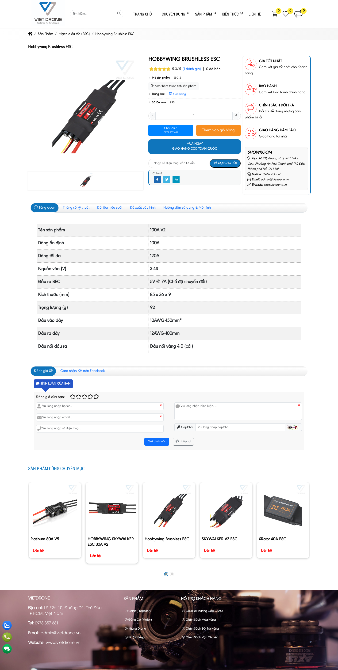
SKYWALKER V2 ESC (219, 539)
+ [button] (236, 115)
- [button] (152, 115)
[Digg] (176, 179)
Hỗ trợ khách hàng (201, 598)
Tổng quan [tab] (44, 208)
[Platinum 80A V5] (54, 508)
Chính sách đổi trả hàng (200, 628)
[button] (275, 14)
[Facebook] (157, 179)
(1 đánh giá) (192, 69)
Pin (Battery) (134, 637)
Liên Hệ (255, 14)
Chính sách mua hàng (199, 619)
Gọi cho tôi (225, 163)
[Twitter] (166, 179)
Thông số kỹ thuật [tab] (76, 208)
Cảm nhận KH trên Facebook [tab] (82, 371)
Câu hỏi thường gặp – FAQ (202, 611)
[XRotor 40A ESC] (282, 508)
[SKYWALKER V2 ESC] (225, 508)
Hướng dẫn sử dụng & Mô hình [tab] (187, 208)
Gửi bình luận (156, 441)
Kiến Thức (230, 14)
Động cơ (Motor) (138, 619)
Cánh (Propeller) (137, 611)
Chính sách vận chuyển (200, 637)
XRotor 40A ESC (272, 539)
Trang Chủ (142, 14)
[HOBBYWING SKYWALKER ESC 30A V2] (111, 508)
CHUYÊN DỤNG (173, 14)
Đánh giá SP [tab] (43, 371)
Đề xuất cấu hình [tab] (143, 208)
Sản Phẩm (203, 14)
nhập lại (183, 441)
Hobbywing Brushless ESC (167, 539)
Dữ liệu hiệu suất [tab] (109, 208)
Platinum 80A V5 (45, 539)
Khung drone (135, 628)
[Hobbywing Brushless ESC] (168, 508)
